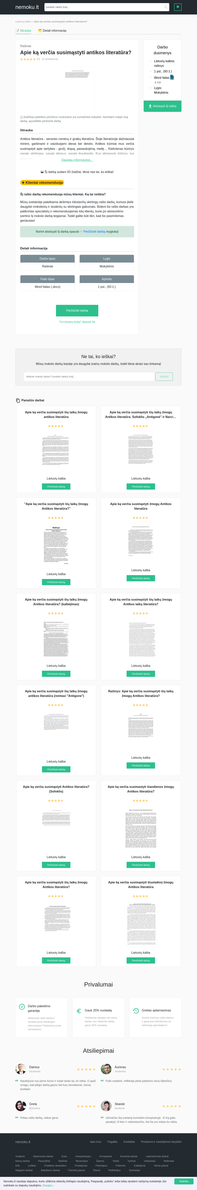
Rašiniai (47, 266)
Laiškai (32, 1165)
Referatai (169, 1160)
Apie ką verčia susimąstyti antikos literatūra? (60, 21)
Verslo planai (161, 1165)
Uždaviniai (149, 1160)
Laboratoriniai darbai (157, 1156)
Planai (96, 1170)
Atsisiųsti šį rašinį (162, 106)
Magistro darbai (24, 1170)
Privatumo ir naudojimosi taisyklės (161, 1141)
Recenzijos (82, 1160)
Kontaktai (129, 1141)
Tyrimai (131, 1160)
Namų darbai (22, 1160)
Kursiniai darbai (129, 1156)
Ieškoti (164, 376)
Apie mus (95, 1141)
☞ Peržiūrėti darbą (92, 231)
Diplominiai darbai (43, 1156)
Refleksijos (115, 1170)
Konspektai (105, 1156)
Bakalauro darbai (50, 1170)
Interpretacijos (83, 1156)
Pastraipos (101, 1165)
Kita (17, 1165)
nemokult (27, 7)
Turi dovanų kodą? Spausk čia (77, 321)
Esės (64, 1156)
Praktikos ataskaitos (55, 1165)
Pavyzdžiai (44, 1160)
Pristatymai (81, 1165)
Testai (116, 1160)
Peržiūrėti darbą (77, 310)
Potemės (120, 1165)
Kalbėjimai (139, 1165)
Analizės (20, 1156)
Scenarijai (134, 1170)
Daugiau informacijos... (77, 160)
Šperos (100, 1160)
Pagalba (112, 1141)
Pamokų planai (76, 1170)
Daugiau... (49, 1185)
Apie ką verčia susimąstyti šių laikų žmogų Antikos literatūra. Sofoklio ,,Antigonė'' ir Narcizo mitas (140, 417)
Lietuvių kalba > (24, 21)
